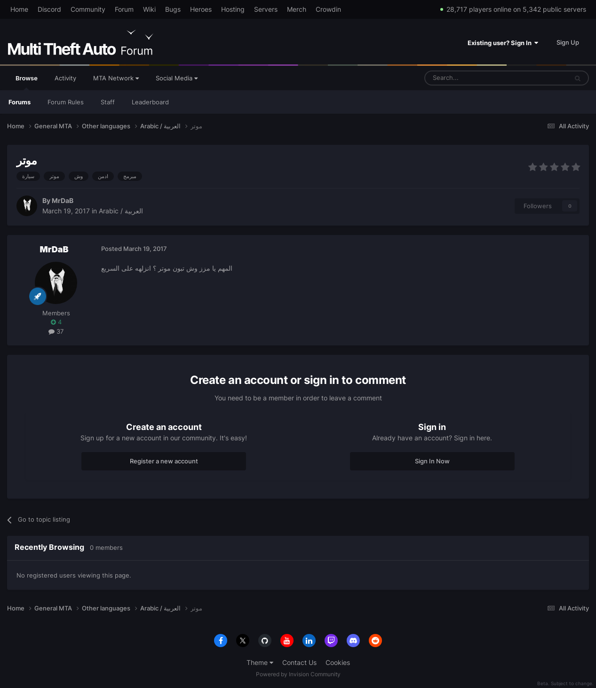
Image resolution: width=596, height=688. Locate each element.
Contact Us (299, 662)
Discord (49, 9)
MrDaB (62, 200)
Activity (65, 78)
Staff (108, 102)
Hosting (233, 9)
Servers (266, 9)
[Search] (473, 78)
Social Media (177, 78)
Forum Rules (66, 102)
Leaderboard (150, 102)
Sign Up (567, 42)
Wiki (149, 9)
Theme (259, 662)
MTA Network (116, 78)
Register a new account (164, 461)
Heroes (201, 9)
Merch (296, 9)
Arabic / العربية (121, 211)
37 (56, 331)
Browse (27, 82)
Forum (124, 9)
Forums (19, 102)
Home (19, 9)
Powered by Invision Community (298, 674)
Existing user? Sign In (503, 43)
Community (88, 9)
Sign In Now (432, 461)
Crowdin (328, 9)
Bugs (173, 9)
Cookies (338, 662)
